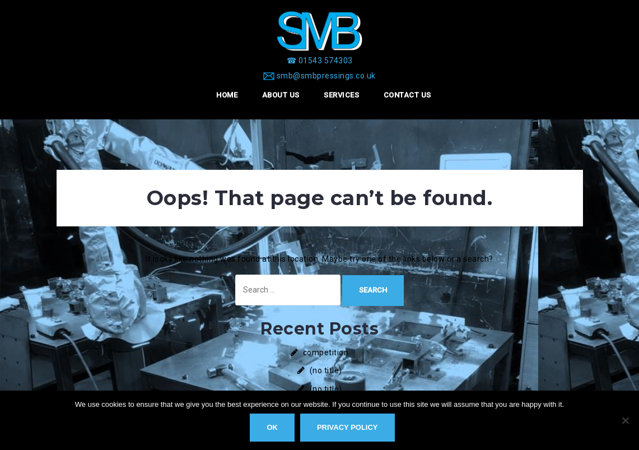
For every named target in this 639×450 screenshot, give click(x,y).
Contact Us (407, 95)
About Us (281, 95)
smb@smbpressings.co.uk (326, 75)
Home (226, 95)
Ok (272, 427)
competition (326, 352)
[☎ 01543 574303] (320, 60)
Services (341, 95)
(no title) (326, 370)
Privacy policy (347, 427)
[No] (625, 420)
